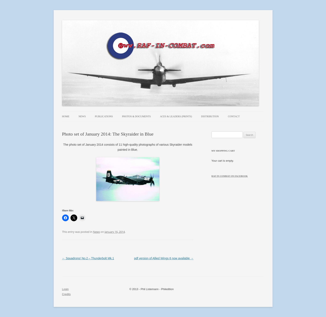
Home (65, 116)
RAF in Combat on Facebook (230, 176)
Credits (66, 294)
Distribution (210, 116)
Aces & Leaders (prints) (176, 116)
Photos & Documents (136, 116)
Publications (104, 116)
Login (65, 289)
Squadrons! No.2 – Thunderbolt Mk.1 (88, 258)
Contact (234, 116)
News (82, 116)
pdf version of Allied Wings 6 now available (163, 258)
